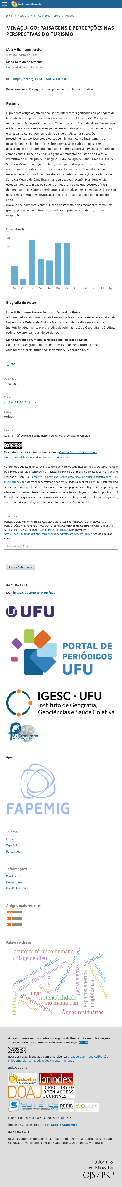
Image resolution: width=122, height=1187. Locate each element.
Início (9, 15)
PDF (12, 364)
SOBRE (83, 1042)
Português (13, 851)
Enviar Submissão (20, 567)
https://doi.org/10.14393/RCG (34, 593)
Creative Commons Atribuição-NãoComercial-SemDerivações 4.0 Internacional (58, 1058)
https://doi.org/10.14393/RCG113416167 (41, 79)
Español (11, 845)
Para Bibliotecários (17, 888)
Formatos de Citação (19, 546)
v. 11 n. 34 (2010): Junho (45, 15)
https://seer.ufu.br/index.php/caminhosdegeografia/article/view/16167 (48, 534)
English (11, 839)
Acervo (22, 15)
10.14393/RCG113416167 (53, 530)
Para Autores (14, 882)
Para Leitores (14, 876)
